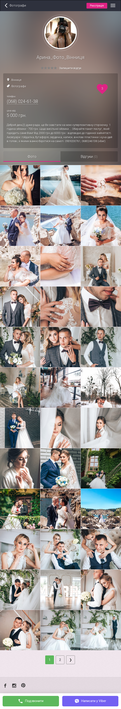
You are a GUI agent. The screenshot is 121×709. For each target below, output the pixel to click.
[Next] (70, 659)
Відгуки (89, 156)
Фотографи (18, 86)
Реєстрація (97, 5)
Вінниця (16, 80)
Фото (32, 156)
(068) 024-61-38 (22, 101)
